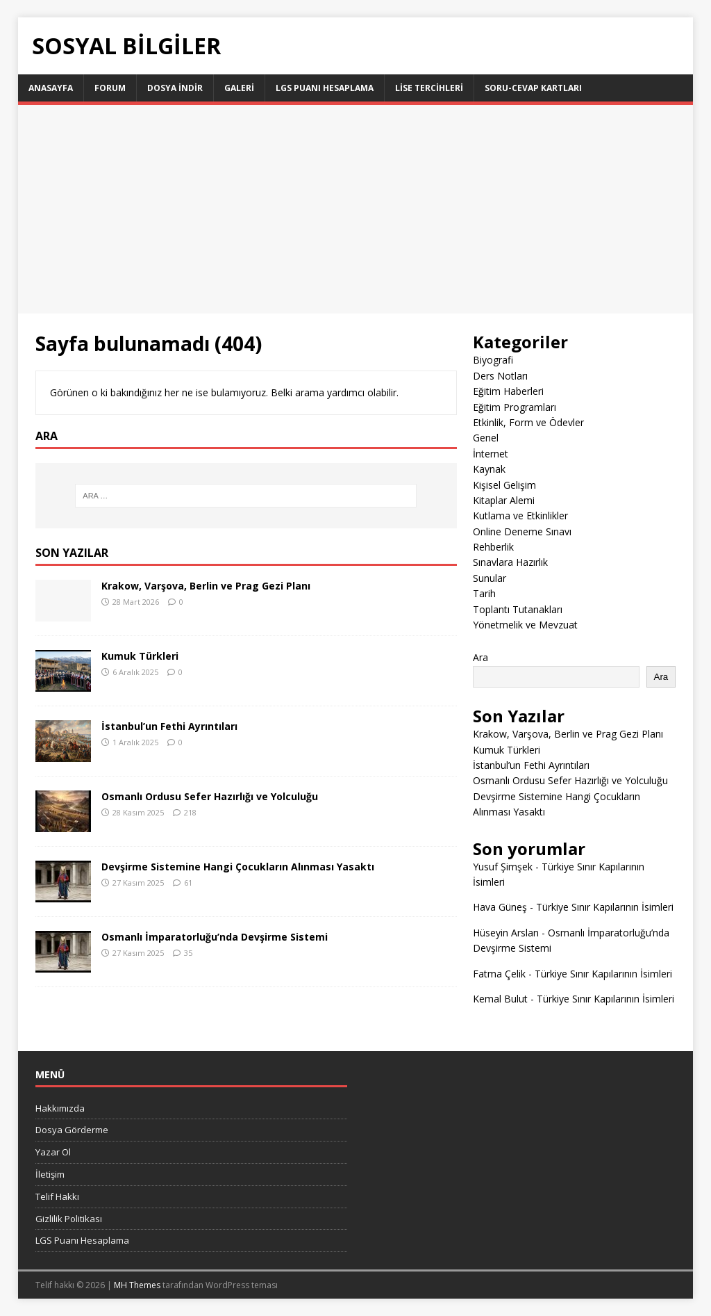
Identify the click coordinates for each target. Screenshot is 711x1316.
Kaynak (489, 469)
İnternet (490, 453)
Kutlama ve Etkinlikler (520, 515)
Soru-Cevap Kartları (533, 88)
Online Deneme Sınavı (522, 531)
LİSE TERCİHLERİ (429, 88)
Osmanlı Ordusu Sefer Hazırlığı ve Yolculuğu (209, 796)
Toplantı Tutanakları (517, 609)
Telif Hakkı (57, 1196)
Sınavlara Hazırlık (510, 562)
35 (188, 953)
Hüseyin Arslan (506, 932)
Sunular (489, 578)
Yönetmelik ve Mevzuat (525, 624)
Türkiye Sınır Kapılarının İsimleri (605, 906)
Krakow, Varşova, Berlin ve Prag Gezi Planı (205, 585)
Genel (486, 437)
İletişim (50, 1174)
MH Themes (137, 1285)
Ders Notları (500, 375)
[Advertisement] (356, 209)
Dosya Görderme (71, 1129)
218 (190, 812)
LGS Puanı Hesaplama (325, 88)
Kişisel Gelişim (504, 485)
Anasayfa (50, 88)
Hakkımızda (60, 1108)
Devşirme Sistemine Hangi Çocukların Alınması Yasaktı (237, 866)
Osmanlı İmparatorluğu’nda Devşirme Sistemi (214, 936)
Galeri (239, 88)
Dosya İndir (175, 88)
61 (188, 882)
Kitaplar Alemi (504, 500)
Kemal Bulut (500, 998)
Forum (110, 88)
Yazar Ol (53, 1152)
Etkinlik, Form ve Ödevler (528, 422)
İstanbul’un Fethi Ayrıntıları (169, 726)
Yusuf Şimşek (503, 866)
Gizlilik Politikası (68, 1218)
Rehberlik (493, 546)
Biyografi (493, 359)
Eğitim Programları (514, 407)
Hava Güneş (500, 906)
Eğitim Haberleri (508, 391)
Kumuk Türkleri (139, 656)
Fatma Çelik (499, 973)
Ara (480, 657)
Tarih (484, 593)
